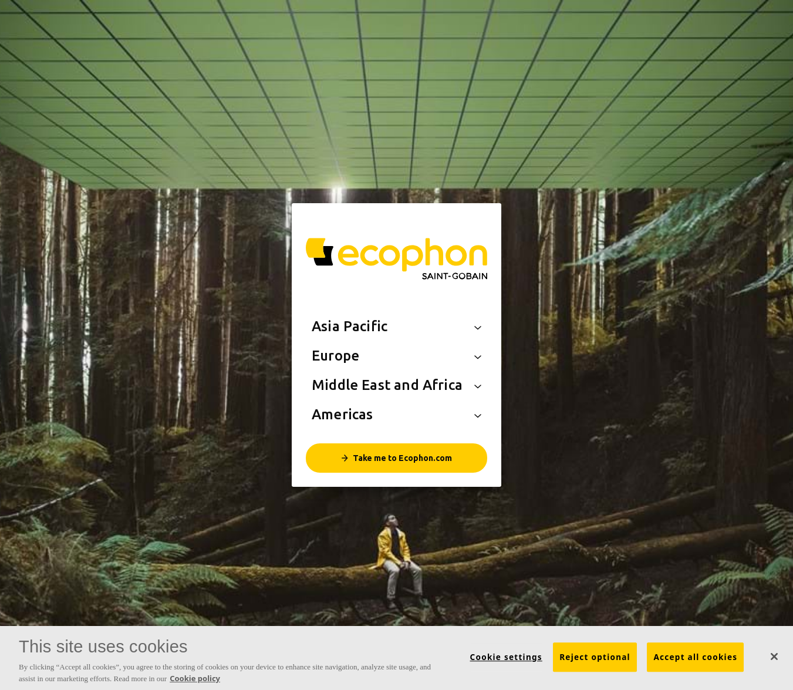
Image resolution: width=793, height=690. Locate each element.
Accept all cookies (695, 660)
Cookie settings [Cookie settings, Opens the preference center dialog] (506, 660)
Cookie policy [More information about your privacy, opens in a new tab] (195, 681)
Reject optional (594, 660)
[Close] (774, 660)
